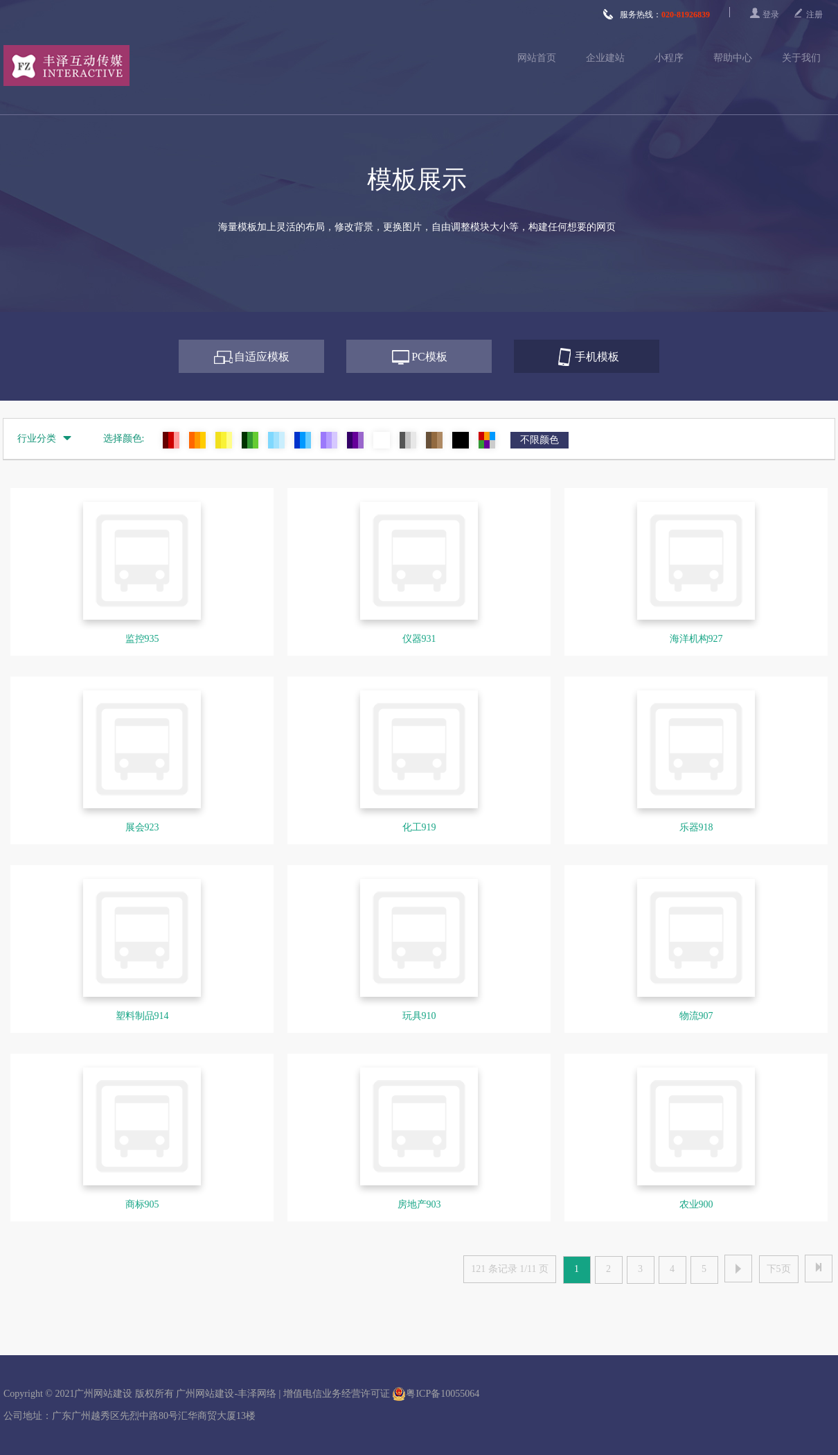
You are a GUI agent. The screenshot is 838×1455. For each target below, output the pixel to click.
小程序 (669, 58)
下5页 (779, 1269)
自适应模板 (261, 357)
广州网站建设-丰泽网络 (226, 1393)
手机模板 (597, 357)
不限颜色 (539, 440)
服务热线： (656, 14)
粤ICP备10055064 (435, 1394)
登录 (771, 14)
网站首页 (536, 58)
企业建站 (605, 58)
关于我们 (801, 58)
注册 (814, 14)
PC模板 (429, 357)
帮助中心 (732, 58)
